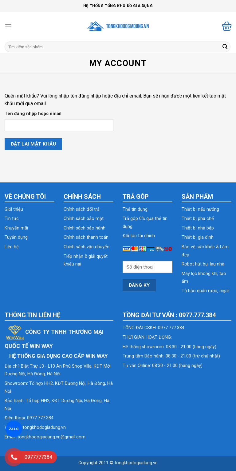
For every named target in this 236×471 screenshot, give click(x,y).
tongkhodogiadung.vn (44, 427)
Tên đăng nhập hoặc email (33, 113)
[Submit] (225, 47)
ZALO (14, 429)
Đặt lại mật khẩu (33, 144)
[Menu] (8, 26)
